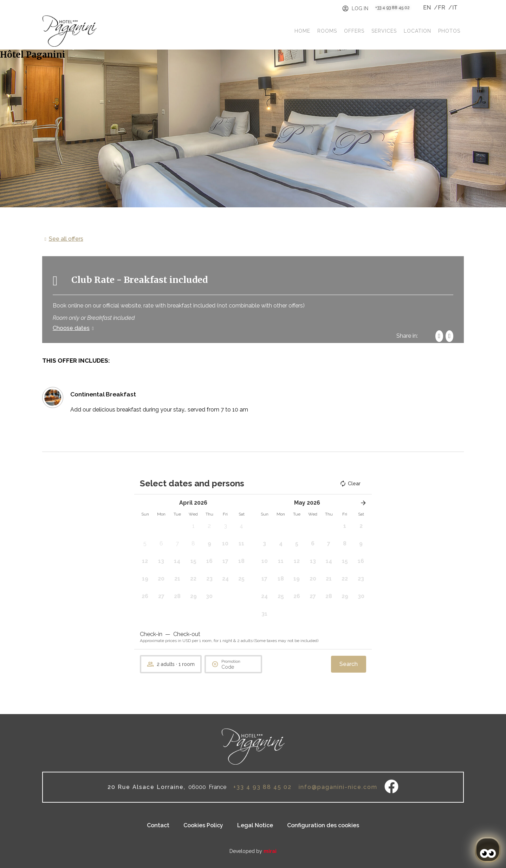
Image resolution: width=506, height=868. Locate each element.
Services (384, 31)
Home (302, 31)
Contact (158, 825)
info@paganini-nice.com (338, 787)
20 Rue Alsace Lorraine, (147, 787)
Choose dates (71, 328)
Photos (449, 31)
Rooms (327, 31)
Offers (354, 31)
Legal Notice (255, 825)
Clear (350, 483)
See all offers (66, 238)
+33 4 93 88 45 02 (392, 7)
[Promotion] (238, 667)
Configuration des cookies (323, 825)
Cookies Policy (203, 825)
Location (417, 31)
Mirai (270, 851)
